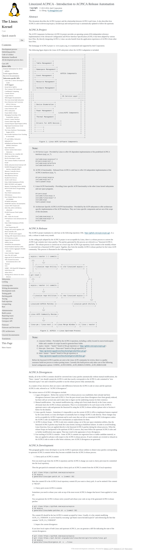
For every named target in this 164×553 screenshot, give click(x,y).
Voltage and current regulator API (14, 229)
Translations (6, 339)
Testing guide (6, 293)
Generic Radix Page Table (12, 121)
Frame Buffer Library (11, 113)
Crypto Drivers (9, 95)
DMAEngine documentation (13, 98)
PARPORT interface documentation (15, 203)
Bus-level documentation (11, 76)
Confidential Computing (12, 91)
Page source (128, 549)
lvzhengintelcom (55, 10)
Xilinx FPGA (9, 272)
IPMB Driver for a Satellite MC (14, 154)
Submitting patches (8, 52)
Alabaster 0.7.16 (119, 549)
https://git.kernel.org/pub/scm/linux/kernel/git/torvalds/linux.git (62, 356)
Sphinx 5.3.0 (108, 549)
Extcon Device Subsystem (12, 106)
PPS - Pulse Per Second (11, 216)
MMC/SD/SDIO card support (13, 184)
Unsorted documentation (10, 335)
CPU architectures (8, 331)
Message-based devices (11, 173)
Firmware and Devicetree (11, 327)
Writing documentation (10, 288)
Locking (5, 282)
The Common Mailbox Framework (15, 160)
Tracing (4, 299)
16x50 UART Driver (11, 180)
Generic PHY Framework (12, 206)
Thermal (7, 264)
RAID (6, 162)
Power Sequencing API (11, 227)
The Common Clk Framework (13, 89)
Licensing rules (7, 285)
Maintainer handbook (9, 57)
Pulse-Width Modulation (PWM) (14, 182)
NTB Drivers (8, 195)
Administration (7, 310)
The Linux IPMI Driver (11, 156)
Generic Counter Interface (12, 119)
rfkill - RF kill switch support (13, 234)
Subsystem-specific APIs (11, 78)
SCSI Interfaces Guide (11, 238)
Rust (3, 307)
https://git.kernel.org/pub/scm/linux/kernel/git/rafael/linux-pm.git (63, 351)
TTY (6, 266)
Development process (9, 49)
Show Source (6, 347)
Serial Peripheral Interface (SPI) (14, 246)
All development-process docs (12, 60)
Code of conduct (8, 55)
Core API (5, 64)
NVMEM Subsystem (11, 201)
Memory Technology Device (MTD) (15, 186)
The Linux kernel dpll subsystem (14, 100)
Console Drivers (9, 93)
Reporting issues (8, 316)
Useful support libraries (10, 73)
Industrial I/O (9, 141)
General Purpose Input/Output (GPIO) (16, 123)
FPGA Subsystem (10, 110)
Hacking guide (7, 296)
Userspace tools (7, 318)
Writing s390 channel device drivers (15, 236)
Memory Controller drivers (12, 171)
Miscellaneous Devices (11, 175)
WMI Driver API (10, 270)
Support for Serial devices (12, 240)
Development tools (8, 291)
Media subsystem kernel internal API (15, 165)
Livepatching (6, 304)
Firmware (5, 325)
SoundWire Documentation (12, 244)
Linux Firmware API (11, 108)
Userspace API (7, 321)
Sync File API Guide (11, 255)
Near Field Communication (12, 193)
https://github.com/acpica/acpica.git (97, 233)
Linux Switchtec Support (12, 253)
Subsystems (6, 279)
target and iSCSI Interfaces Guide (14, 257)
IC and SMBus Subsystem (12, 139)
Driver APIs (6, 66)
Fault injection (7, 301)
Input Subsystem (9, 147)
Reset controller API (10, 231)
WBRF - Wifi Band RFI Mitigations (15, 268)
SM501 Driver (9, 242)
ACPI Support (9, 85)
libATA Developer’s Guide (12, 158)
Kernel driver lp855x (11, 87)
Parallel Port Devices (11, 178)
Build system (6, 313)
